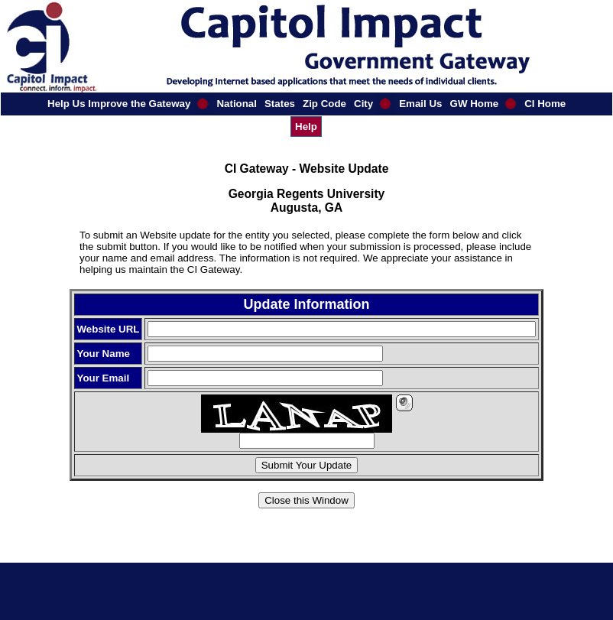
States (279, 103)
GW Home (474, 103)
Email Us (420, 103)
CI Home (545, 103)
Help (306, 126)
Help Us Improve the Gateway (118, 103)
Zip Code (324, 103)
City (363, 103)
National (236, 103)
